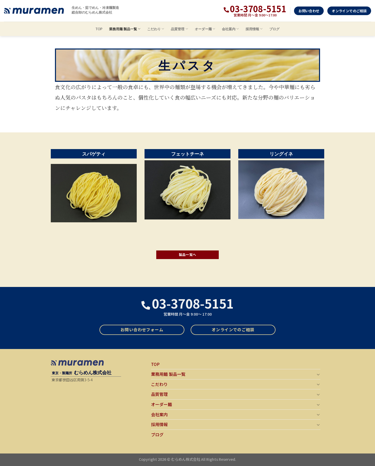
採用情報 (254, 28)
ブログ (274, 29)
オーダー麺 (205, 28)
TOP (99, 29)
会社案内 (230, 28)
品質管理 (179, 28)
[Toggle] (318, 374)
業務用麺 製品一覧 (124, 28)
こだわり (155, 28)
